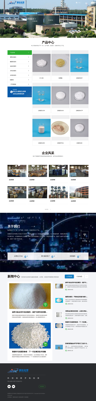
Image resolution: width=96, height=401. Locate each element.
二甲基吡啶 (17, 84)
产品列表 (17, 52)
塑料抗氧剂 (17, 57)
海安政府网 (21, 395)
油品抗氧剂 (17, 66)
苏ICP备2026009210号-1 (28, 391)
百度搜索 (26, 395)
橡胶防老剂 (17, 61)
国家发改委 (15, 395)
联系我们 (42, 384)
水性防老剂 (17, 75)
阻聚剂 (17, 79)
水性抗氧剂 (17, 70)
